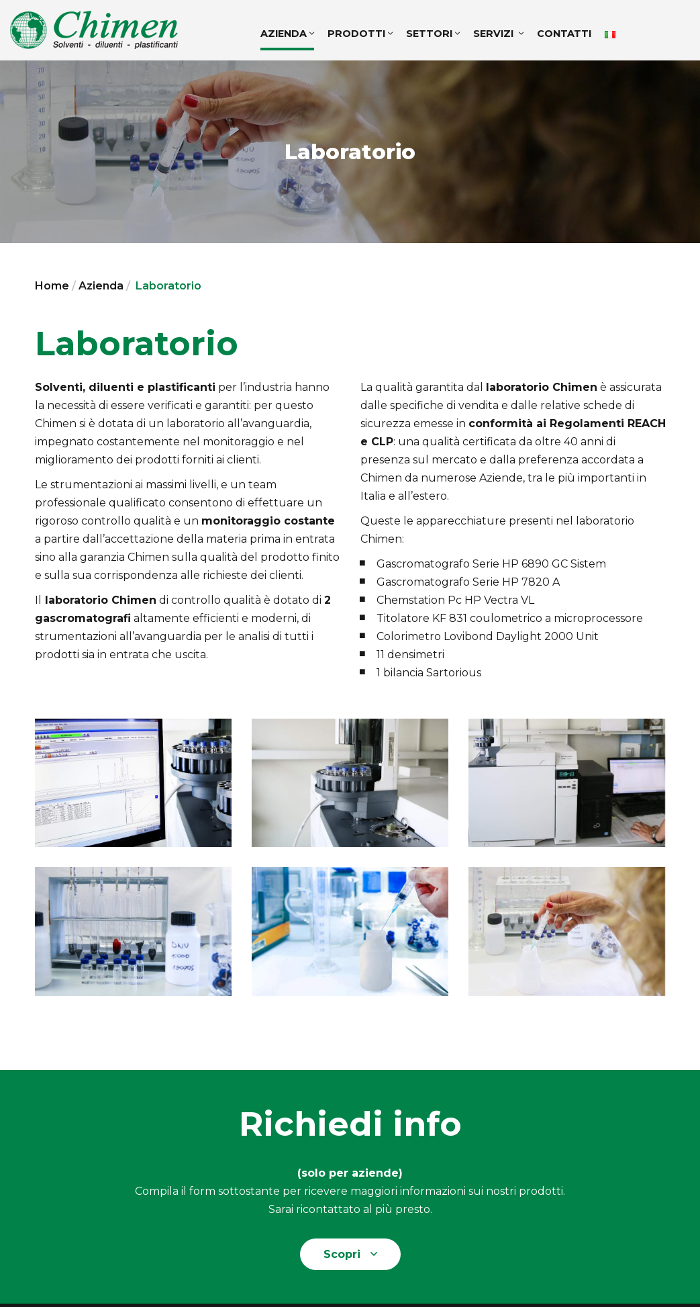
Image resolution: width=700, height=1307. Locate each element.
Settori (433, 34)
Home (52, 285)
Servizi (498, 34)
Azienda (287, 34)
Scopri (350, 1254)
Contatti (564, 34)
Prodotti (360, 34)
